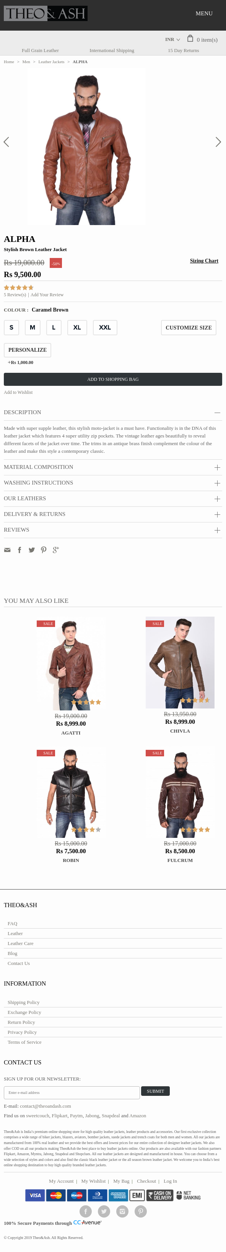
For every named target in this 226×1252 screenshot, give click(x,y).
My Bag (121, 1181)
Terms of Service (25, 1042)
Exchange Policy (24, 1012)
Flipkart (59, 1115)
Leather (15, 933)
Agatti (70, 733)
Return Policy (21, 1022)
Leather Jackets (52, 61)
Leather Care (20, 943)
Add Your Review (47, 294)
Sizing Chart (204, 261)
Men (26, 61)
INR (169, 39)
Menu (204, 13)
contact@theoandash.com (45, 1106)
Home (9, 61)
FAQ (12, 923)
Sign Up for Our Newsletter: (42, 1079)
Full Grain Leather (40, 50)
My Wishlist (93, 1181)
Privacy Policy (22, 1032)
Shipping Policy (23, 1002)
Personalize (27, 350)
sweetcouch (37, 1115)
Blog (12, 953)
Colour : (17, 310)
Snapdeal (111, 1115)
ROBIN (71, 860)
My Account (61, 1181)
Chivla (180, 731)
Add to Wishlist (18, 392)
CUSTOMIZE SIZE (189, 328)
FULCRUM (180, 860)
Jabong (92, 1115)
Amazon (137, 1115)
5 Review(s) (15, 294)
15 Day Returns (183, 50)
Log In (170, 1181)
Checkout (146, 1181)
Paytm (76, 1115)
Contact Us (19, 963)
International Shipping (111, 50)
